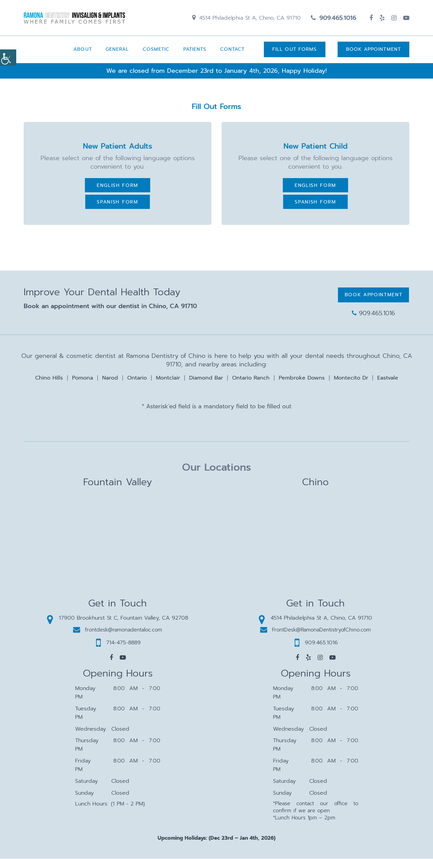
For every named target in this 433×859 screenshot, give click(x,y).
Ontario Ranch (251, 378)
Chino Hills (49, 378)
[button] (111, 657)
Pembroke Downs (302, 378)
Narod (110, 378)
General (117, 49)
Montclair (168, 378)
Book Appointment (373, 49)
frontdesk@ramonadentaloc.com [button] (117, 630)
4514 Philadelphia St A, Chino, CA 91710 (246, 18)
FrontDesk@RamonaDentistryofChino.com (315, 630)
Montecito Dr (351, 378)
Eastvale (387, 378)
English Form (117, 185)
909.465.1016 (333, 18)
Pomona (82, 378)
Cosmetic (155, 49)
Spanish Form (117, 202)
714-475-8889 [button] (118, 643)
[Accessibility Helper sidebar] (8, 57)
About (82, 49)
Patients (194, 49)
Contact (232, 49)
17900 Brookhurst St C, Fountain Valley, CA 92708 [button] (117, 618)
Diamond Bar (206, 378)
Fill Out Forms (294, 49)
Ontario (137, 378)
